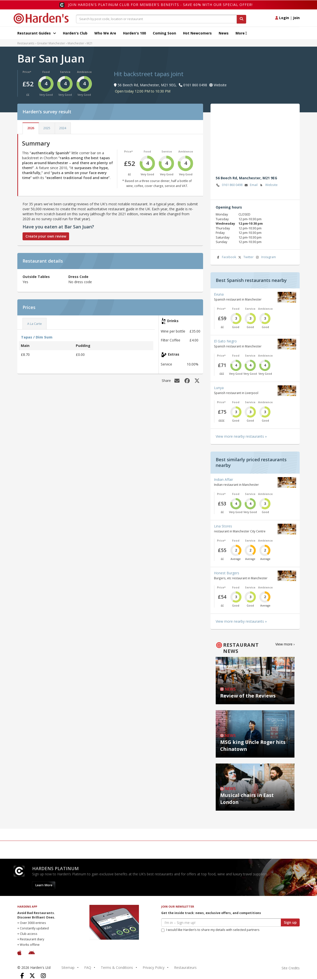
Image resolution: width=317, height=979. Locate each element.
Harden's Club (75, 33)
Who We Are (105, 33)
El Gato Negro (225, 341)
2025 (46, 128)
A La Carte (34, 324)
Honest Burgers (226, 573)
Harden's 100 (134, 33)
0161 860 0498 (229, 185)
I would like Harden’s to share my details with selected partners (210, 930)
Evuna (219, 294)
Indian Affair (223, 479)
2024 (62, 128)
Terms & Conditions (117, 967)
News (224, 33)
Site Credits (291, 968)
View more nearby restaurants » (241, 436)
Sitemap (68, 967)
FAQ (87, 967)
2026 (30, 128)
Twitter (245, 257)
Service (65, 72)
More (241, 33)
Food (46, 72)
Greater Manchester (51, 43)
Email (251, 185)
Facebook (226, 257)
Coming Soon (164, 33)
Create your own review (46, 236)
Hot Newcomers (197, 33)
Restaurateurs (185, 967)
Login (282, 17)
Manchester (76, 43)
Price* (27, 72)
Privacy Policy (153, 967)
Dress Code (78, 276)
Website (268, 185)
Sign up (290, 922)
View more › (284, 644)
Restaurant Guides (36, 33)
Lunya (219, 387)
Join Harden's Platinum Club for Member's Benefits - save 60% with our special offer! (160, 4)
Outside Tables (36, 276)
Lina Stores (223, 526)
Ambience (84, 72)
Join (296, 17)
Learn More (43, 885)
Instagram (265, 257)
